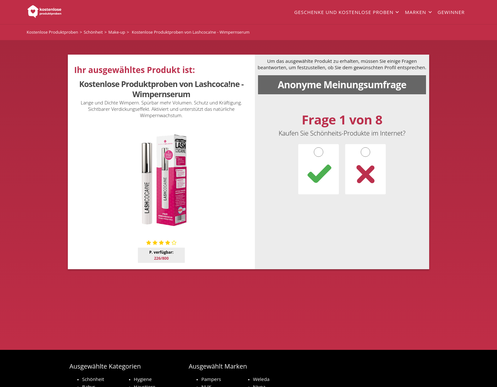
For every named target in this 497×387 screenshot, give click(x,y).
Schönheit (93, 379)
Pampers (211, 379)
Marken (415, 12)
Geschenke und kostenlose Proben (343, 12)
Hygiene (143, 379)
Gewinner (451, 12)
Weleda (261, 379)
